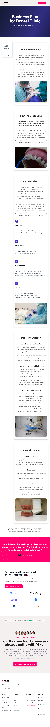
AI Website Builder (6, 697)
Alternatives (29, 694)
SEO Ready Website (6, 707)
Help (15, 700)
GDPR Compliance (6, 705)
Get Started (42, 2)
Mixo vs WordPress (30, 702)
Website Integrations (6, 710)
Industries (16, 705)
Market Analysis (7, 52)
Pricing (15, 697)
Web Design (4, 700)
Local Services (41, 704)
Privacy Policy (41, 714)
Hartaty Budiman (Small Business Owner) (25, 658)
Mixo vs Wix (28, 697)
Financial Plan (7, 55)
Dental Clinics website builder (15, 529)
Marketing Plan (7, 53)
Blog (15, 707)
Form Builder (5, 702)
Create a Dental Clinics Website (13, 586)
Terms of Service (42, 712)
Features (4, 694)
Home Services (41, 697)
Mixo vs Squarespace (31, 700)
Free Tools (16, 710)
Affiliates (16, 702)
